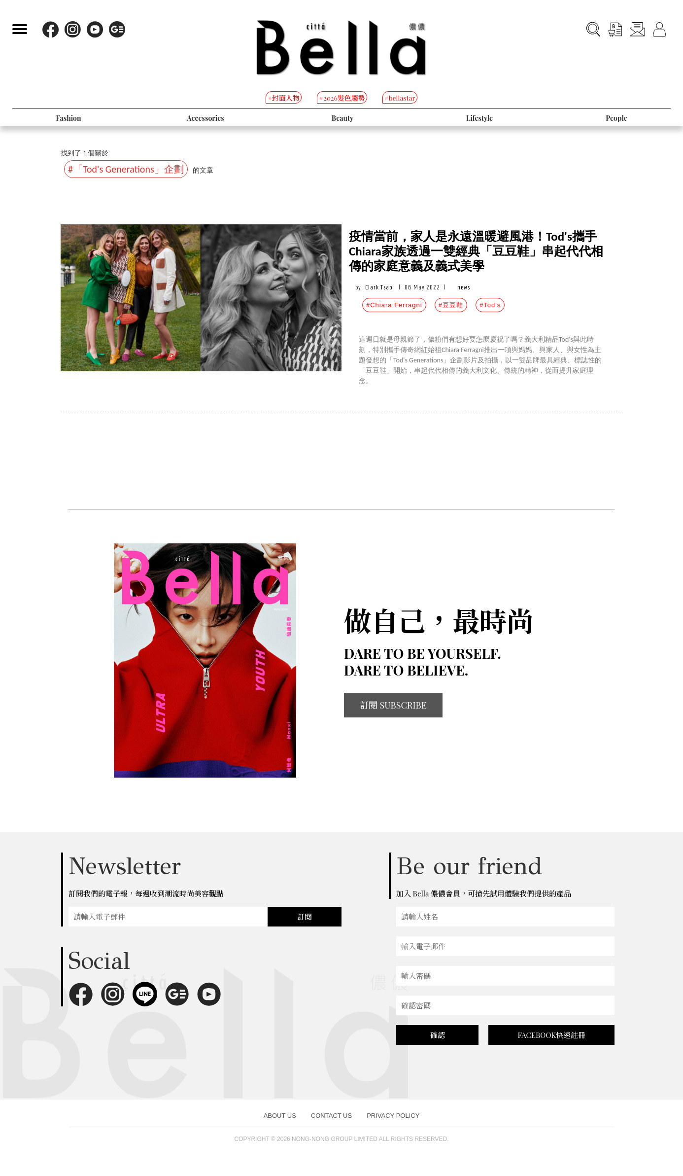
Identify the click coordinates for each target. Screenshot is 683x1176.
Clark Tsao (378, 287)
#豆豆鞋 (451, 305)
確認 (437, 1035)
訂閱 (304, 917)
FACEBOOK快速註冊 (551, 1035)
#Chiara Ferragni (394, 305)
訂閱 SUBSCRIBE (393, 705)
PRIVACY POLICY (393, 1115)
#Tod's (490, 305)
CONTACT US (331, 1115)
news (463, 287)
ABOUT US (280, 1115)
